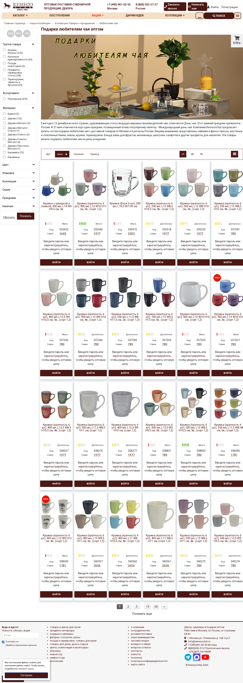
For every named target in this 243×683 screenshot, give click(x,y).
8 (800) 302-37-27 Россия (146, 6)
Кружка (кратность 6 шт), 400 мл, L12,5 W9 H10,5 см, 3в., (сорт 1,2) (56, 317)
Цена (62, 154)
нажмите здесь (26, 669)
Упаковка (8, 173)
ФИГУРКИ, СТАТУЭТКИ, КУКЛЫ (65, 637)
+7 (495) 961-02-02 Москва (119, 6)
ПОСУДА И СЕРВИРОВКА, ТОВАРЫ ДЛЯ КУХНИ (73, 640)
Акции (102, 15)
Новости (136, 654)
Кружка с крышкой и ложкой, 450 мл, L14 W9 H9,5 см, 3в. (56, 206)
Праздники (9, 197)
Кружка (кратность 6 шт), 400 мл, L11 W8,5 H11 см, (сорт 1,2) (159, 538)
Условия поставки (141, 633)
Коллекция (9, 181)
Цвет (5, 164)
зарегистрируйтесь (56, 245)
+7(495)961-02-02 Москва (202, 644)
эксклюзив (56, 661)
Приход (94, 154)
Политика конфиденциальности (149, 661)
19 (147, 606)
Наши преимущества (142, 637)
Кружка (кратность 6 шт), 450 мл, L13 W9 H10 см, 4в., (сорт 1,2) (90, 317)
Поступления (62, 15)
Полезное (136, 657)
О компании (137, 627)
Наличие (7, 206)
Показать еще (142, 614)
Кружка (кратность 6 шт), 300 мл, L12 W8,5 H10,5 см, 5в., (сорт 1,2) (193, 427)
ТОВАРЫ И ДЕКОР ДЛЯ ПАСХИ (65, 627)
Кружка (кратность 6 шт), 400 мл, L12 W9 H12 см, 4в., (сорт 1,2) (56, 538)
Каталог (21, 15)
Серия (6, 189)
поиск (219, 15)
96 (201, 154)
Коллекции (182, 15)
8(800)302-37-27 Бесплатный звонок (209, 648)
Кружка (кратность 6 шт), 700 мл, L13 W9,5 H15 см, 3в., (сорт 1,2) (159, 317)
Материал (9, 108)
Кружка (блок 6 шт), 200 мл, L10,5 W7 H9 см (125, 205)
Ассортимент (11, 93)
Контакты (136, 650)
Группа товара (12, 44)
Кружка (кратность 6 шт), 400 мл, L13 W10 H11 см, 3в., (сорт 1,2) (91, 206)
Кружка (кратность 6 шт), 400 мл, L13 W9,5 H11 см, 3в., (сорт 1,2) (90, 538)
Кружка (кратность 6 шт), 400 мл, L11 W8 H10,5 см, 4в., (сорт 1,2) (125, 538)
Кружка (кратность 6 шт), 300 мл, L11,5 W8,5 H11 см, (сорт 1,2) (90, 427)
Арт (48, 154)
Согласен (26, 675)
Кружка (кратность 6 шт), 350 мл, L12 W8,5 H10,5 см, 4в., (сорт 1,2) (159, 206)
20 (156, 606)
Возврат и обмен (141, 644)
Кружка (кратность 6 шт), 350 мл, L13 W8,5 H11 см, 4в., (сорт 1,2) (193, 538)
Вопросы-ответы (141, 647)
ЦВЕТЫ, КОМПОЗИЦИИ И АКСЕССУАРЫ (69, 647)
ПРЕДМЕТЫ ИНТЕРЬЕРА (62, 630)
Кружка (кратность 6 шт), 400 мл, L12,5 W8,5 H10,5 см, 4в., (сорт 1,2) (56, 427)
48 (192, 154)
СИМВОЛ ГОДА (57, 657)
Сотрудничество (140, 630)
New (18, 33)
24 (183, 154)
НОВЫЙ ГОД (56, 654)
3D (237, 15)
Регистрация (230, 7)
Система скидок (140, 640)
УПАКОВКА (55, 650)
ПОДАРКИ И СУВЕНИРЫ (61, 633)
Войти (215, 7)
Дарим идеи (141, 15)
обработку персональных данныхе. (21, 645)
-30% (27, 33)
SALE (11, 33)
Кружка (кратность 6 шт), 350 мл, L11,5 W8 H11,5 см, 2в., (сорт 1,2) (125, 317)
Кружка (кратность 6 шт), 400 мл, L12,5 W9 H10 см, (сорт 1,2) (124, 427)
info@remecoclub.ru (199, 641)
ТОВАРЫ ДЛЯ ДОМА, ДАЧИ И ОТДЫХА (69, 644)
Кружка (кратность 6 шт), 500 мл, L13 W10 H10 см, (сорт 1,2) (193, 317)
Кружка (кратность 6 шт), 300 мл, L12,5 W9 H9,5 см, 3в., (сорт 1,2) (159, 427)
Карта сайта (138, 664)
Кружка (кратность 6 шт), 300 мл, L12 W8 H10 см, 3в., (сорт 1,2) (193, 206)
